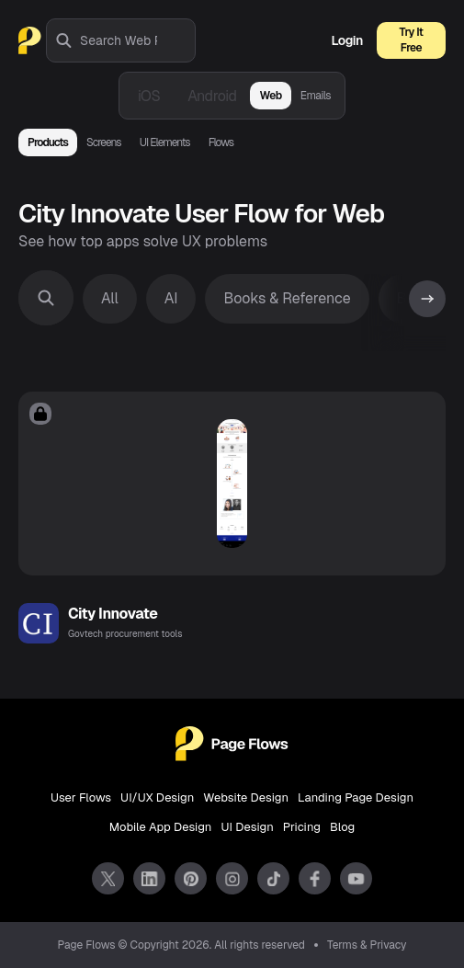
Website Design (246, 797)
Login (347, 40)
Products (48, 142)
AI (171, 298)
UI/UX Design (157, 797)
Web (270, 95)
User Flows (81, 797)
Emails (315, 95)
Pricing (302, 827)
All (110, 298)
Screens (103, 142)
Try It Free (412, 40)
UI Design (247, 827)
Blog (342, 827)
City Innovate (112, 613)
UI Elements (165, 142)
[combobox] (137, 40)
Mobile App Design (160, 827)
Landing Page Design (355, 797)
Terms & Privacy (367, 945)
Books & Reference (286, 298)
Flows (221, 142)
